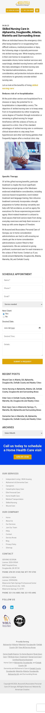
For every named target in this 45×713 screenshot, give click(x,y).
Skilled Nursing (11, 503)
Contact (9, 534)
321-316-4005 (27, 10)
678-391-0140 (12, 10)
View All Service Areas (27, 647)
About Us (9, 521)
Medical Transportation (14, 499)
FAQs (8, 531)
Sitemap (9, 548)
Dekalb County (35, 668)
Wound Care (10, 506)
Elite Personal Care (13, 492)
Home (8, 517)
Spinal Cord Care (35, 657)
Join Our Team (11, 528)
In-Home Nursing (26, 654)
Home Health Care (13, 496)
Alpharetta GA (13, 674)
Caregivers (10, 486)
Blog (7, 541)
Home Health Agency (11, 654)
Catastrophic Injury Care (15, 489)
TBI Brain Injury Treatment (18, 657)
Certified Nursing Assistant (22, 660)
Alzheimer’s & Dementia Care (17, 482)
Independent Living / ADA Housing (19, 479)
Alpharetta (7, 645)
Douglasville (31, 645)
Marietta (22, 645)
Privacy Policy (11, 544)
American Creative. (22, 690)
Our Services (10, 524)
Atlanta (15, 645)
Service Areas (11, 538)
